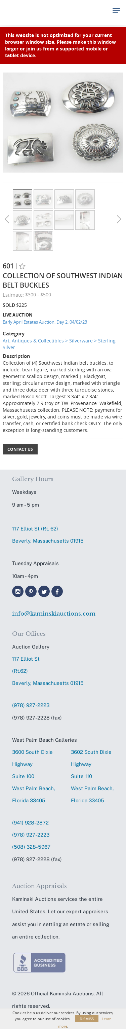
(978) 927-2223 (30, 705)
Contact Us (20, 449)
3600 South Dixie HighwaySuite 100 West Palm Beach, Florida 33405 (33, 776)
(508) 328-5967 (31, 847)
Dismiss (87, 1018)
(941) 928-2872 (30, 822)
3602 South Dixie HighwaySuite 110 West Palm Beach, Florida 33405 (92, 776)
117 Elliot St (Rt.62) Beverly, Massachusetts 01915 (48, 671)
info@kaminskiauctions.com (53, 613)
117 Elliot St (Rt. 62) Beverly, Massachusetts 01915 (48, 535)
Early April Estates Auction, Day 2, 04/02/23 (45, 322)
